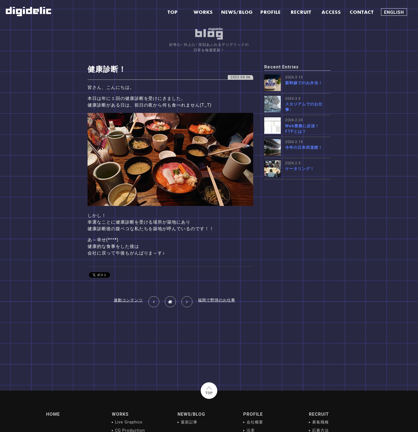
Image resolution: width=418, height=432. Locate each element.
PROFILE (253, 414)
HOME (53, 414)
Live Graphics (128, 422)
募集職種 (320, 422)
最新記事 (189, 422)
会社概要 (255, 422)
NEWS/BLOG (191, 414)
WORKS (120, 414)
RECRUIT (319, 414)
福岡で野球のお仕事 (216, 300)
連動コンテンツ (128, 300)
